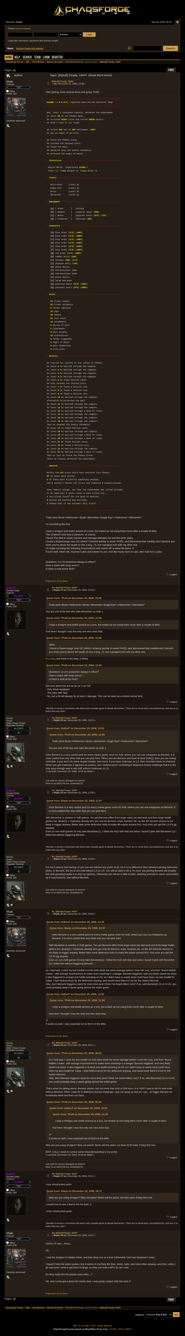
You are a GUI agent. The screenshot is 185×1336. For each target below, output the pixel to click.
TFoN (9, 81)
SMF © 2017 (90, 1326)
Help (17, 57)
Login (46, 57)
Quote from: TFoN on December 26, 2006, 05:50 (74, 1053)
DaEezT (10, 587)
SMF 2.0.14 (78, 1326)
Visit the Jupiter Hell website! (29, 49)
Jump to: (140, 1315)
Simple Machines (104, 1326)
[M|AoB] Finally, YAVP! (63, 81)
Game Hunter (91, 62)
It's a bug (51, 658)
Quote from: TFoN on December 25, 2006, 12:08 (74, 598)
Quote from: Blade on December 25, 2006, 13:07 (74, 800)
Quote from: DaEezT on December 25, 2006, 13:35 (75, 922)
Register (57, 57)
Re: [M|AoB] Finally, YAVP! (64, 587)
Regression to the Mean (57, 581)
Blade (9, 718)
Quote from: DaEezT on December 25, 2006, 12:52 (75, 728)
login (17, 28)
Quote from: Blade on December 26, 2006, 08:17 (74, 1191)
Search (27, 57)
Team (37, 57)
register (26, 28)
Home (9, 57)
